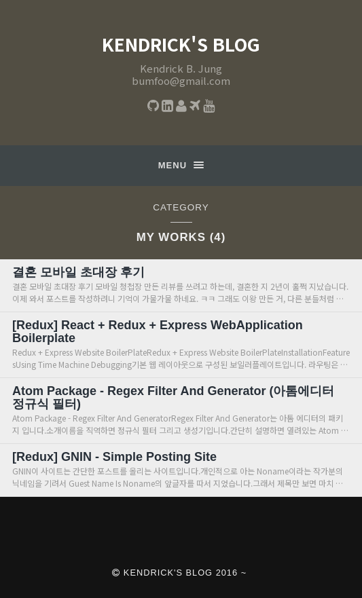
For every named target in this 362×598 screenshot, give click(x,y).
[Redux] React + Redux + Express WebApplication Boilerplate (157, 331)
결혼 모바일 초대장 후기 (78, 272)
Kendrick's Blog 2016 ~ (179, 572)
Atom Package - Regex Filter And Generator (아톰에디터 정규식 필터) (173, 397)
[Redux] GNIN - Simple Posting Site (114, 457)
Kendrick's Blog (181, 44)
